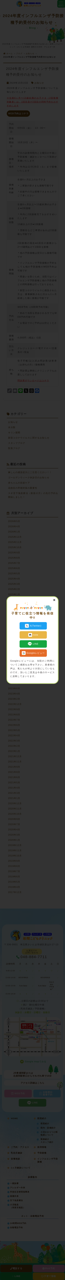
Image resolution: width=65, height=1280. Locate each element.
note (33, 635)
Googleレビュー (33, 653)
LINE (33, 644)
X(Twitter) (33, 626)
